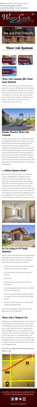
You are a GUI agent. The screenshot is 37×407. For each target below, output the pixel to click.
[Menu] (33, 14)
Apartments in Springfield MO (18, 404)
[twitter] (16, 399)
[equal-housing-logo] (24, 399)
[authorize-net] (20, 399)
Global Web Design (28, 394)
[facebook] (12, 399)
